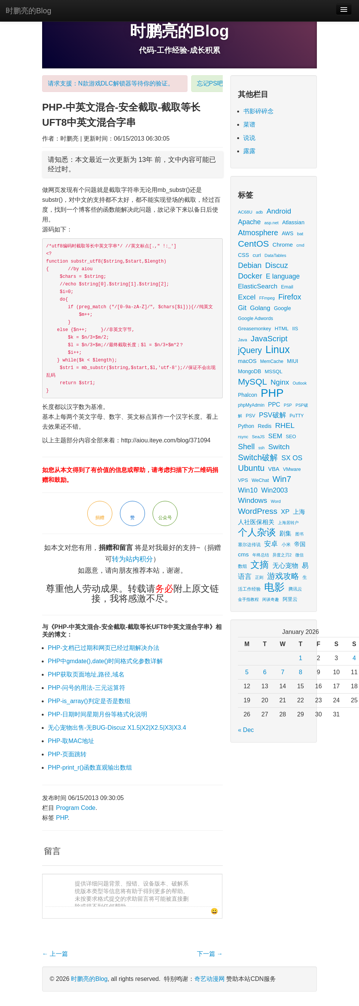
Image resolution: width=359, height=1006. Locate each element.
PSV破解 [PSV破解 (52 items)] (272, 415)
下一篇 (210, 954)
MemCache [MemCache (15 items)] (271, 361)
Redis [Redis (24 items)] (264, 426)
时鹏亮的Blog (28, 10)
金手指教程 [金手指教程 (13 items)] (248, 599)
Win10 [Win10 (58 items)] (248, 490)
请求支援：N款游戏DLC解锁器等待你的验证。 (111, 83)
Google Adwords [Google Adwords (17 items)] (255, 318)
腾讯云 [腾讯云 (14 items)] (295, 588)
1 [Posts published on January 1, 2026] (300, 658)
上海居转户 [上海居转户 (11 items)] (288, 522)
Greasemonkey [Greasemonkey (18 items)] (254, 328)
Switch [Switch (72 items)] (279, 447)
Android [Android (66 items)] (278, 211)
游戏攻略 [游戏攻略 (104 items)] (283, 576)
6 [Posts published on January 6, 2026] (264, 672)
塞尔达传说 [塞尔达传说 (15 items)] (249, 544)
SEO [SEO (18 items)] (291, 436)
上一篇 (55, 954)
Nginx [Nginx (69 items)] (280, 382)
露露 (249, 151)
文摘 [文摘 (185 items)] (259, 565)
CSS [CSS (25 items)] (243, 255)
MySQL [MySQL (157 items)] (252, 382)
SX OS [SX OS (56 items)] (292, 458)
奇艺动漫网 (209, 979)
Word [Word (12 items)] (276, 501)
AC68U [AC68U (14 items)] (245, 211)
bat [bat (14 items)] (300, 233)
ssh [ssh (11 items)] (261, 447)
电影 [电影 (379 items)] (274, 587)
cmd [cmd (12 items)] (300, 245)
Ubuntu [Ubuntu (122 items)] (251, 468)
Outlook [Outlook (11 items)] (300, 383)
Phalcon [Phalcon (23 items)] (247, 395)
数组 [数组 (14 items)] (242, 566)
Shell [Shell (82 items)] (246, 446)
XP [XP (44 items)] (285, 511)
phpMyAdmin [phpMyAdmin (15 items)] (251, 405)
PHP (62, 817)
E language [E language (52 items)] (283, 276)
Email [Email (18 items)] (287, 287)
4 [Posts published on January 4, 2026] (354, 658)
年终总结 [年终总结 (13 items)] (260, 555)
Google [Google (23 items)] (282, 308)
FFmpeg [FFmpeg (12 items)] (267, 298)
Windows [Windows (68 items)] (252, 500)
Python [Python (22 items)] (246, 426)
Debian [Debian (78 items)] (249, 265)
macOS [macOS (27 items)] (247, 361)
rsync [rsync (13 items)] (243, 436)
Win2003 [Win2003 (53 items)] (274, 490)
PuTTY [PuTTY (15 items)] (297, 415)
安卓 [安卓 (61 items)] (271, 544)
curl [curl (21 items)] (257, 255)
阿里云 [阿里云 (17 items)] (290, 599)
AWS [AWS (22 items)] (287, 233)
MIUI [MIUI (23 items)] (292, 361)
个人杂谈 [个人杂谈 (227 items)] (257, 532)
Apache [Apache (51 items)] (249, 222)
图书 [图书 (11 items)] (299, 534)
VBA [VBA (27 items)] (273, 469)
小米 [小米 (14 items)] (286, 544)
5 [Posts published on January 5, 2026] (247, 672)
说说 (249, 138)
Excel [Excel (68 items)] (246, 297)
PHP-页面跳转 (67, 754)
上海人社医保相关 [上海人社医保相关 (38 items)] (271, 516)
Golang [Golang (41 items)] (260, 308)
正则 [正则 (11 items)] (259, 577)
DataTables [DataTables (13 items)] (275, 255)
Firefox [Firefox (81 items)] (289, 297)
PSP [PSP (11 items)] (288, 405)
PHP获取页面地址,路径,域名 (86, 674)
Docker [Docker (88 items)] (250, 276)
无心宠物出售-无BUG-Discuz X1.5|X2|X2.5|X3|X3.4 (117, 727)
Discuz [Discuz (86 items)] (276, 265)
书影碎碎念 (258, 111)
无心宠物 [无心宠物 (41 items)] (285, 565)
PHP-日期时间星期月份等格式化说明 (97, 714)
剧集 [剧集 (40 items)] (285, 533)
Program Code (75, 808)
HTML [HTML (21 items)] (282, 328)
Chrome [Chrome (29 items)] (282, 244)
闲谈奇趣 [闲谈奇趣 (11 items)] (270, 599)
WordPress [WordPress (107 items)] (257, 511)
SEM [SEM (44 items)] (275, 436)
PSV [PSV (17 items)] (250, 415)
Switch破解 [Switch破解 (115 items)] (258, 457)
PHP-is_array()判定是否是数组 (89, 701)
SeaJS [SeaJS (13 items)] (258, 436)
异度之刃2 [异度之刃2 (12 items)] (281, 555)
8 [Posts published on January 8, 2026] (300, 672)
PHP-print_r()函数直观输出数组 (90, 767)
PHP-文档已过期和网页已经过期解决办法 (103, 648)
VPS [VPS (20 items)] (243, 480)
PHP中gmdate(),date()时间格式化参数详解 (105, 661)
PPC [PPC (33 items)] (274, 404)
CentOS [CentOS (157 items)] (253, 244)
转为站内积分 (132, 559)
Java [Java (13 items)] (242, 339)
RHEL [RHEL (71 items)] (284, 425)
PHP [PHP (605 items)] (272, 393)
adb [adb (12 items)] (259, 212)
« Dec (246, 730)
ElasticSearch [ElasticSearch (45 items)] (257, 286)
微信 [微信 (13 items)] (299, 555)
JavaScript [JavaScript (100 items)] (269, 338)
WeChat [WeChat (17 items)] (260, 480)
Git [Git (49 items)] (242, 308)
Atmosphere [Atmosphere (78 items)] (258, 232)
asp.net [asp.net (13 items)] (271, 222)
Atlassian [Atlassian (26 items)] (293, 222)
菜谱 (249, 124)
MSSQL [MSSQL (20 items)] (274, 371)
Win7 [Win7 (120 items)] (281, 479)
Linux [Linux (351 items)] (278, 349)
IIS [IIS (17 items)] (295, 328)
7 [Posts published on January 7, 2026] (282, 672)
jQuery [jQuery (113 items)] (250, 350)
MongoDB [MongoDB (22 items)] (249, 371)
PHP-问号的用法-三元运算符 (86, 687)
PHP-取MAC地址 (71, 741)
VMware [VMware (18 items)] (292, 469)
